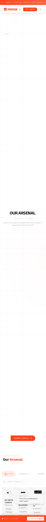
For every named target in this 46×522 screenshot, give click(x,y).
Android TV (37, 512)
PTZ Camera (9, 513)
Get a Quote (30, 9)
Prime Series (23, 513)
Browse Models (23, 440)
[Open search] (19, 9)
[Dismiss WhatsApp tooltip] (42, 495)
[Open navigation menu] (40, 9)
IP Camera (8, 510)
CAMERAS (25, 474)
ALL (9, 474)
